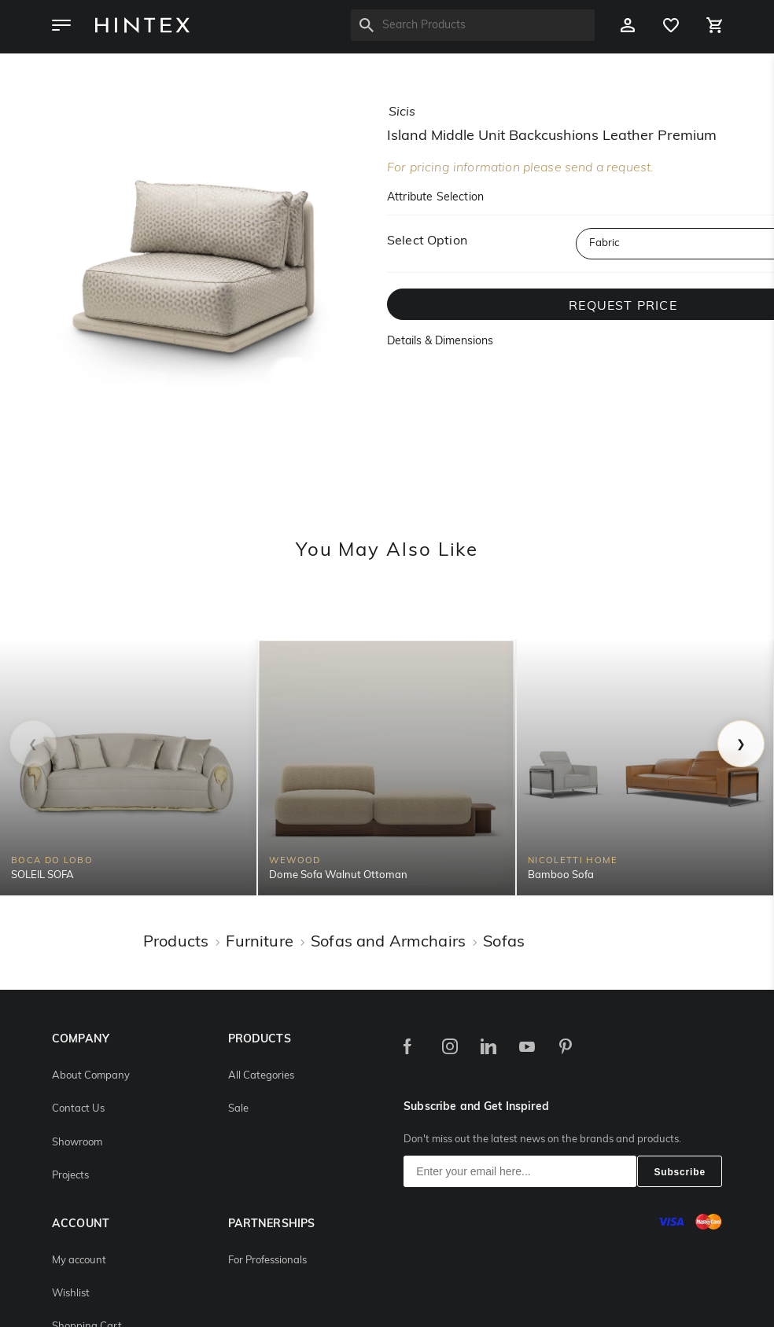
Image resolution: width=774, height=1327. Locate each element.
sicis (402, 112)
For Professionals (267, 1260)
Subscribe (680, 1172)
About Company (91, 1076)
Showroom (77, 1143)
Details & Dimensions (440, 341)
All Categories (261, 1076)
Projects (70, 1176)
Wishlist (71, 1293)
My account (79, 1260)
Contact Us (78, 1109)
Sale (238, 1109)
